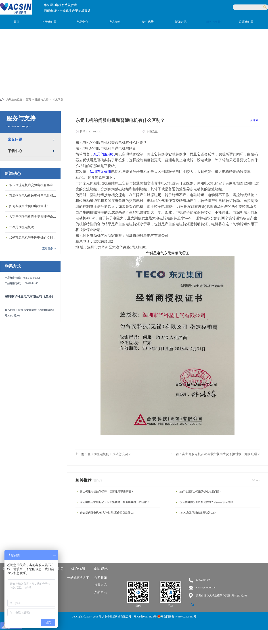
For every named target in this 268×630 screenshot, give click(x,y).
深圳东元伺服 (100, 172)
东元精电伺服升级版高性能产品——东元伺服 (206, 502)
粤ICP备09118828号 (145, 616)
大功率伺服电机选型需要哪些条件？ (33, 216)
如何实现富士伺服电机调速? (28, 206)
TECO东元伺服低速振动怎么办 (197, 512)
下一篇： (215, 454)
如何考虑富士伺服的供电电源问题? (200, 491)
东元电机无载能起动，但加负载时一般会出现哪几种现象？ (115, 502)
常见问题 (57, 99)
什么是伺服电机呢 (21, 227)
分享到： (255, 120)
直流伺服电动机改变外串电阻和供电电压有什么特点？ (33, 195)
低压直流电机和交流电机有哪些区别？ (33, 185)
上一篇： (103, 454)
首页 (16, 21)
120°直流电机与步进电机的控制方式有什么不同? (33, 237)
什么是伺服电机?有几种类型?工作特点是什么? (107, 512)
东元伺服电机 (104, 154)
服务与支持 (41, 99)
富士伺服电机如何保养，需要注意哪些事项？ (107, 491)
